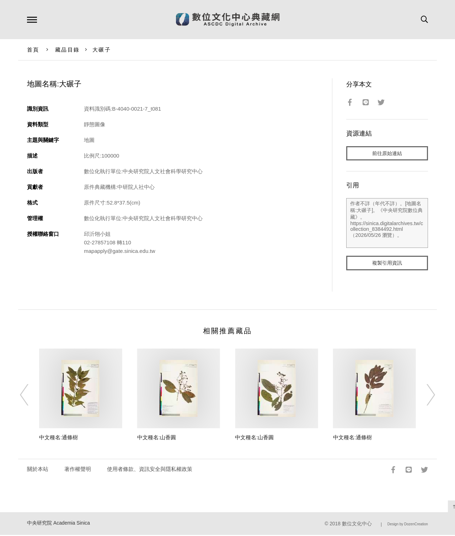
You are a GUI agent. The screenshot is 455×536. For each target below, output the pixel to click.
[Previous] (30, 396)
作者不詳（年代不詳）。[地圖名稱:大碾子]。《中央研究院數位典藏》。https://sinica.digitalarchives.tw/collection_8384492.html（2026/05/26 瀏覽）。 (387, 224)
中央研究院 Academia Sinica (58, 524)
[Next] (424, 396)
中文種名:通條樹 (58, 439)
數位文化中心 (357, 525)
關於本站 (37, 470)
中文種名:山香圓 (156, 439)
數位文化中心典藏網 (227, 19)
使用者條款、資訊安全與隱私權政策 (149, 470)
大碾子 (101, 50)
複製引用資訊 (387, 264)
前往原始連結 (387, 153)
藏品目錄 (67, 50)
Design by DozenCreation (407, 525)
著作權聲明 (77, 470)
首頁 (33, 50)
